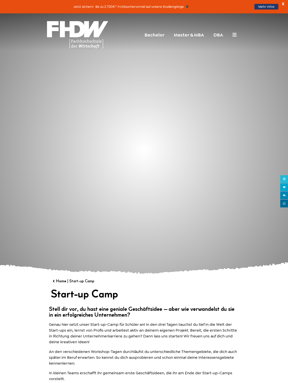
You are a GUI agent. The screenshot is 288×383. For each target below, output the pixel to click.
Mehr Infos (266, 6)
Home (61, 281)
